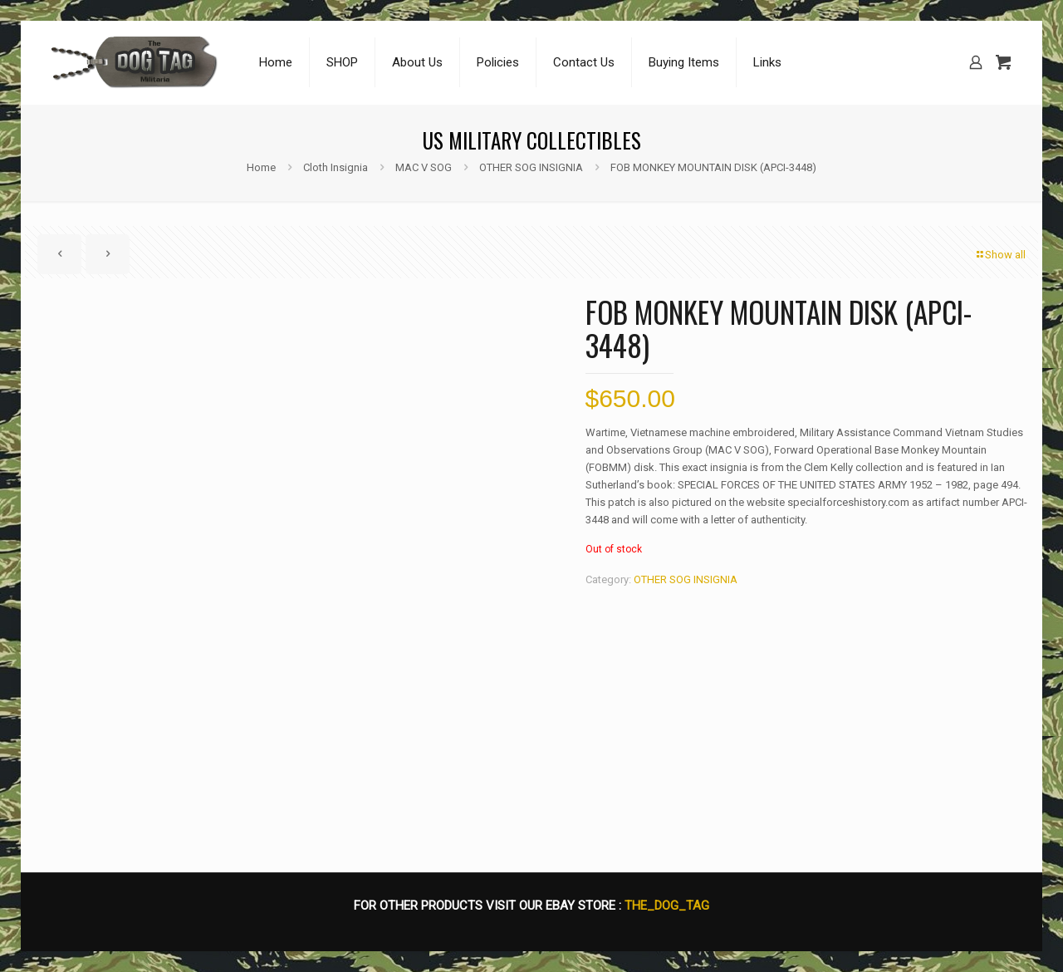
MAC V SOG (423, 167)
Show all (1000, 254)
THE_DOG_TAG (667, 905)
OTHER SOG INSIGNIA (531, 167)
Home (261, 167)
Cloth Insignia (335, 167)
